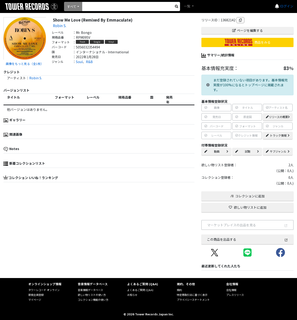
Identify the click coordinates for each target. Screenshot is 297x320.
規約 (179, 290)
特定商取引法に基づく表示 (192, 295)
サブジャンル (278, 151)
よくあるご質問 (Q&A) (140, 290)
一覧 (187, 6)
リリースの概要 (278, 117)
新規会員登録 (36, 295)
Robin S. (59, 25)
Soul (79, 61)
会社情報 (231, 290)
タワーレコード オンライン (44, 290)
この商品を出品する (247, 239)
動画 (216, 151)
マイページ (34, 299)
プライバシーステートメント (193, 299)
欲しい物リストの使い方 (92, 295)
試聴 (247, 151)
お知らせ (132, 295)
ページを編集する (247, 30)
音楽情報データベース (90, 290)
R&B (89, 61)
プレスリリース (235, 295)
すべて (71, 6)
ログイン (286, 6)
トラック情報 (278, 135)
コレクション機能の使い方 (93, 299)
